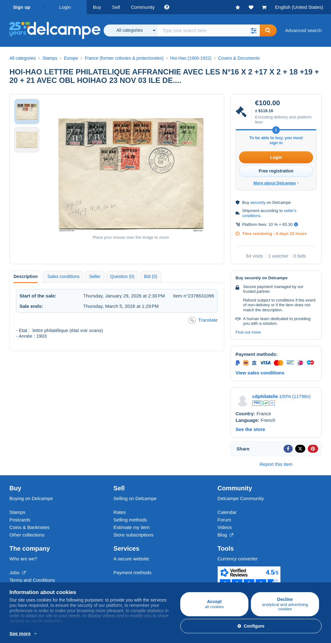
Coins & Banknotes (29, 527)
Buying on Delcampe (31, 498)
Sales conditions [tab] (63, 276)
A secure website (131, 558)
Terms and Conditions (32, 580)
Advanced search (303, 30)
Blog (225, 534)
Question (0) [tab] (122, 276)
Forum (224, 519)
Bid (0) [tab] (150, 276)
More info (87, 633)
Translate (203, 320)
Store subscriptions (133, 534)
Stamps (17, 512)
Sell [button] (116, 7)
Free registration (276, 170)
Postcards (19, 519)
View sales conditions (260, 372)
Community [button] (143, 7)
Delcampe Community (241, 498)
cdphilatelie (265, 396)
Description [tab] (26, 276)
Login (65, 7)
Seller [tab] (94, 276)
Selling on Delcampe (135, 498)
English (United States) (299, 7)
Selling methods (130, 519)
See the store (250, 429)
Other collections (27, 534)
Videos (225, 527)
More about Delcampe (276, 183)
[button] (253, 30)
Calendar (227, 512)
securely (257, 202)
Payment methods (132, 572)
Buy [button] (97, 7)
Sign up (21, 7)
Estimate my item (131, 527)
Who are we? (23, 558)
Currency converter (238, 558)
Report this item (275, 464)
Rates (119, 512)
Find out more (248, 332)
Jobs (17, 572)
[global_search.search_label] (209, 30)
